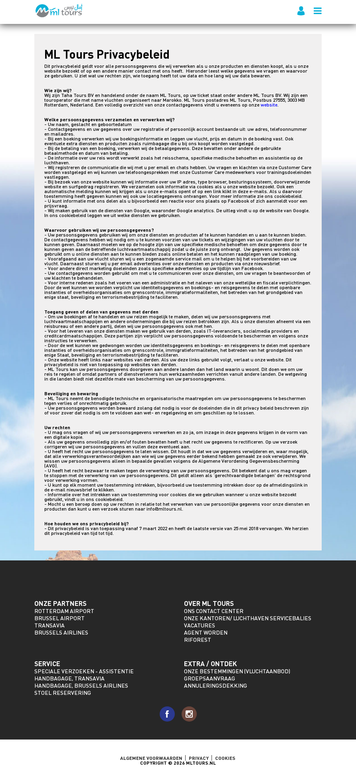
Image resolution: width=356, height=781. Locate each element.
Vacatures (199, 625)
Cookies (225, 758)
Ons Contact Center (213, 610)
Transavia (49, 625)
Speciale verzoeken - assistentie (84, 671)
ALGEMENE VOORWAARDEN (151, 758)
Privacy (199, 758)
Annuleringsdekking (215, 685)
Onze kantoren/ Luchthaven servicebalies (247, 618)
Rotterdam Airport (64, 610)
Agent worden (205, 632)
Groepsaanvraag (209, 678)
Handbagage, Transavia (69, 678)
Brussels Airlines (61, 632)
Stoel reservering (62, 692)
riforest (197, 639)
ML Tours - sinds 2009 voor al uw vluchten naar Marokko (59, 11)
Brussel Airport (59, 618)
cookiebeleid (287, 196)
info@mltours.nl (164, 509)
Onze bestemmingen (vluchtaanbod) (237, 671)
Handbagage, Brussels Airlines (81, 685)
